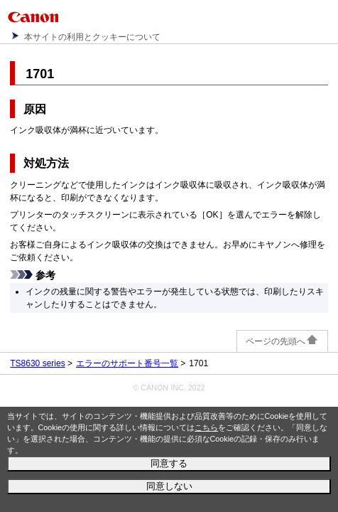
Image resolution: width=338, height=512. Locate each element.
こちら (206, 427)
